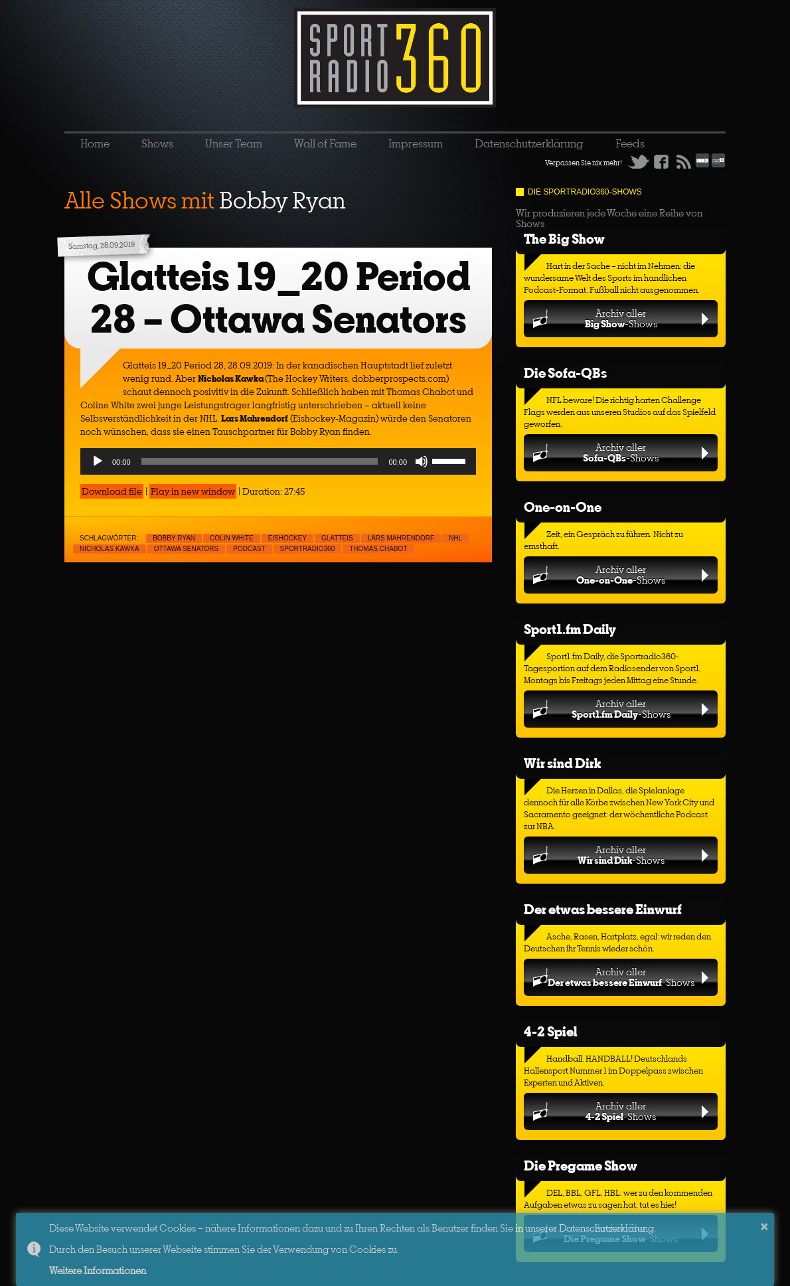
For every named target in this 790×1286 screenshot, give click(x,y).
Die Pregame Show (580, 1165)
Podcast (249, 548)
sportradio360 (307, 548)
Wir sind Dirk (562, 763)
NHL (455, 538)
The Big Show (564, 238)
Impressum (415, 143)
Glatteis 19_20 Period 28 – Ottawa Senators (278, 297)
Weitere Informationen (97, 1270)
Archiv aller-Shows (621, 318)
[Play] (97, 461)
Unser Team (233, 143)
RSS (683, 161)
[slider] (259, 461)
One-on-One (562, 507)
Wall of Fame (325, 143)
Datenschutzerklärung (529, 143)
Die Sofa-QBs (565, 372)
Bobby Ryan (174, 538)
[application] (278, 461)
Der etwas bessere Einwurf (603, 909)
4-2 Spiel (550, 1031)
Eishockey (287, 538)
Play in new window (193, 491)
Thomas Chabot (378, 548)
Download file (112, 491)
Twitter (638, 161)
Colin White (232, 538)
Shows (157, 143)
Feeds (630, 143)
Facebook (661, 161)
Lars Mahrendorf (401, 538)
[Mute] (421, 461)
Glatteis (337, 538)
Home (95, 143)
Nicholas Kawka (109, 548)
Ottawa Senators (186, 548)
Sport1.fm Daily (570, 629)
